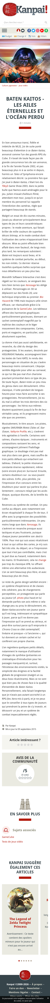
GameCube (26, 308)
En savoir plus (27, 1001)
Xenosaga (30, 285)
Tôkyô (5, 186)
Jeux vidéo (23, 85)
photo (20, 597)
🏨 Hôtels (42, 36)
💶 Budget (7, 36)
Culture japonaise (9, 85)
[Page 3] (24, 960)
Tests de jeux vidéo (12, 841)
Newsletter (33, 988)
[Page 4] (26, 960)
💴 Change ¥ (20, 36)
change (42, 560)
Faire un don (16, 988)
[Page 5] (28, 960)
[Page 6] (31, 960)
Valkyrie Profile (18, 431)
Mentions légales (18, 992)
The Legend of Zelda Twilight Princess (20, 923)
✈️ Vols (31, 36)
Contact (35, 992)
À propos (37, 984)
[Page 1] (19, 960)
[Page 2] (21, 960)
